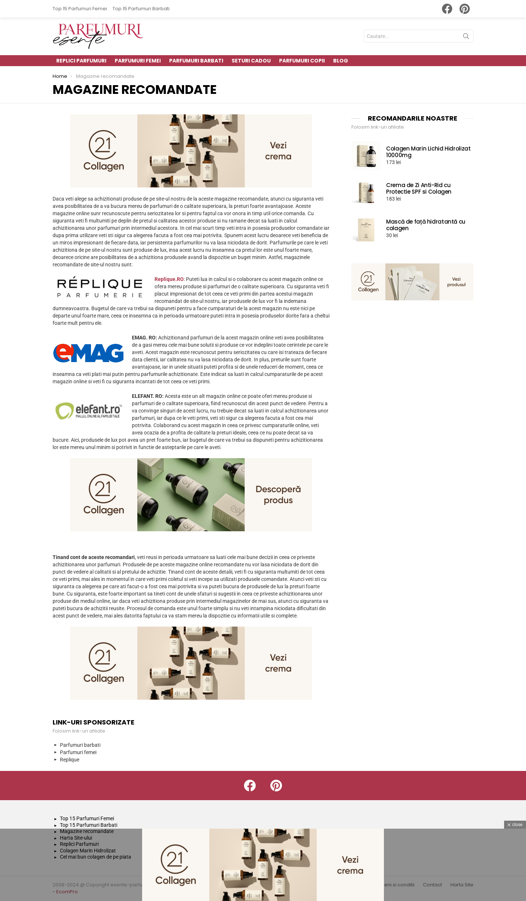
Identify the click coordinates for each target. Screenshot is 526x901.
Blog (340, 60)
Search (466, 38)
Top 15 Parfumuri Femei (80, 8)
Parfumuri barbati (80, 745)
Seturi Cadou (251, 60)
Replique (69, 760)
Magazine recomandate (87, 831)
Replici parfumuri (81, 60)
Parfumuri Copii (302, 60)
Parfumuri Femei (138, 60)
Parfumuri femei (78, 752)
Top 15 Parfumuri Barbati (141, 8)
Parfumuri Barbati (196, 60)
